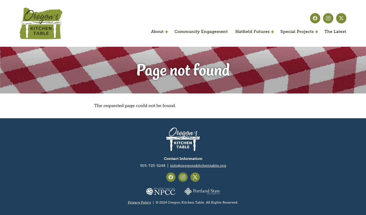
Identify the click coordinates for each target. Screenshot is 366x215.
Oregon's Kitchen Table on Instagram (328, 18)
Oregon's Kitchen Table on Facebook (315, 18)
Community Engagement (201, 31)
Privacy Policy (139, 202)
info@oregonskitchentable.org (198, 165)
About (157, 31)
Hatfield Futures (252, 31)
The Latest (335, 31)
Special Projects (297, 31)
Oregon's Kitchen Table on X (341, 18)
